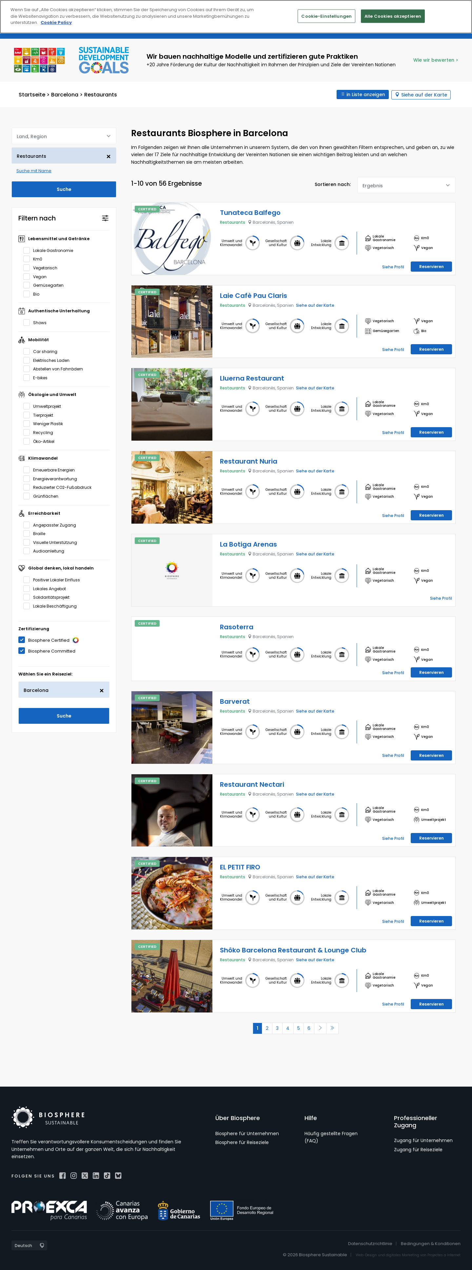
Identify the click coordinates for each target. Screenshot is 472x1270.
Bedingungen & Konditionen (431, 1242)
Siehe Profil (393, 266)
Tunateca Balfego (250, 212)
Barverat (235, 699)
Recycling (40, 432)
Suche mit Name (33, 170)
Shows (37, 322)
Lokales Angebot (46, 588)
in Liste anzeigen (365, 94)
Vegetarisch (42, 267)
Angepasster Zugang (51, 524)
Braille (36, 533)
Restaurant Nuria (248, 461)
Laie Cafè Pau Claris (253, 295)
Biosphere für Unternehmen (247, 1132)
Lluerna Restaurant (252, 378)
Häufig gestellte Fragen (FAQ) (331, 1135)
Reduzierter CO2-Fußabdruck (59, 487)
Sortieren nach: (333, 184)
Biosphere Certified (51, 639)
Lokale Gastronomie (50, 250)
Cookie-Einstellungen (326, 16)
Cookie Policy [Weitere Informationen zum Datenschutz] (56, 22)
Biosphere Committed (49, 650)
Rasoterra (236, 626)
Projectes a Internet (444, 1253)
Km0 (35, 258)
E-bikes (37, 377)
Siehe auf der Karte (424, 94)
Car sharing (42, 351)
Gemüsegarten (45, 284)
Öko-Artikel (41, 441)
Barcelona (64, 94)
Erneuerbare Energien (51, 469)
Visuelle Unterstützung (52, 542)
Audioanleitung (46, 550)
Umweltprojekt (44, 406)
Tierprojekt (40, 414)
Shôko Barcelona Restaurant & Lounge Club (293, 948)
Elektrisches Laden (48, 359)
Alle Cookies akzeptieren (392, 16)
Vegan (37, 276)
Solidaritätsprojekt (48, 596)
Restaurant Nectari (252, 782)
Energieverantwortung (52, 478)
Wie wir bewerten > (435, 60)
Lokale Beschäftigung (52, 605)
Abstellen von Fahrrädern (55, 368)
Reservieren (431, 266)
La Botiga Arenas (248, 544)
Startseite (32, 94)
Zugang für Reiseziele (418, 1148)
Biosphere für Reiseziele (242, 1141)
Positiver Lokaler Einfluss (53, 579)
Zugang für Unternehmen (423, 1139)
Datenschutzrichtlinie (370, 1242)
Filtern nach (37, 218)
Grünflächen (43, 495)
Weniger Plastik (45, 423)
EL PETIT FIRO (240, 865)
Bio (33, 293)
